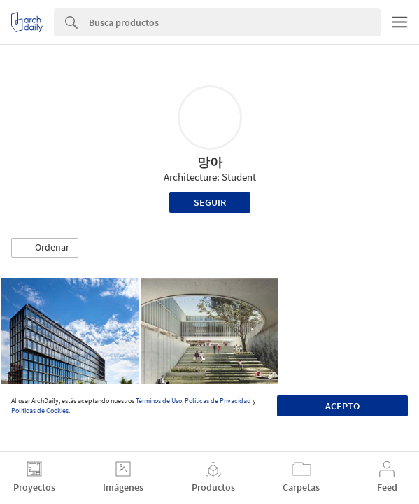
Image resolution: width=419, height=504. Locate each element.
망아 (209, 162)
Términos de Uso (159, 400)
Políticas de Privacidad (218, 400)
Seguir (210, 202)
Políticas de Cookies (40, 410)
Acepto (342, 406)
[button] (44, 248)
